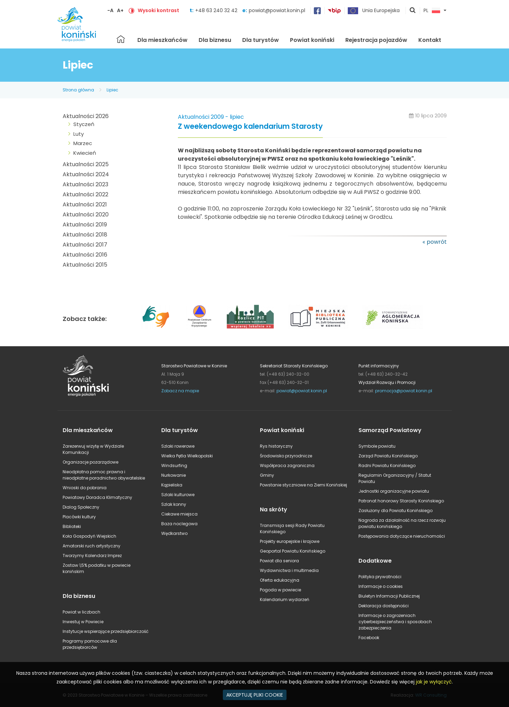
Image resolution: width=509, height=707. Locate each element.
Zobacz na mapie (180, 391)
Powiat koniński (312, 40)
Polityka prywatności (379, 577)
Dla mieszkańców (162, 40)
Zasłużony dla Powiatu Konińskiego (395, 510)
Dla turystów (260, 40)
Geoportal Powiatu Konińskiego (292, 551)
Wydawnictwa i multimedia (289, 570)
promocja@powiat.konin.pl (403, 391)
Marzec (82, 143)
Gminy (267, 475)
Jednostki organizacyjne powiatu (393, 491)
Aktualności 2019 (85, 225)
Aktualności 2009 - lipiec (211, 117)
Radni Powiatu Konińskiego (387, 465)
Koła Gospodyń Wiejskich (89, 536)
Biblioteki (72, 526)
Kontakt (429, 40)
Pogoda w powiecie (280, 590)
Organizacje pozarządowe (90, 462)
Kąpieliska (171, 485)
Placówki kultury (79, 517)
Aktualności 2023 (85, 184)
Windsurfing (174, 465)
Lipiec (112, 90)
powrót (437, 242)
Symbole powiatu (377, 446)
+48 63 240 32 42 (217, 10)
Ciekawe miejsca (179, 514)
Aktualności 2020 (86, 214)
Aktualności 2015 (85, 265)
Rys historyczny (276, 446)
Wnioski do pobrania (85, 488)
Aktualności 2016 (85, 255)
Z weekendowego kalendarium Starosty (250, 126)
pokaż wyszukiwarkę (412, 10)
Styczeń (83, 124)
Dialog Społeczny (81, 507)
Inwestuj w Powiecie (83, 622)
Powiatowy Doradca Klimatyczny (97, 497)
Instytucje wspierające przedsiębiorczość (105, 631)
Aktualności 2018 (85, 235)
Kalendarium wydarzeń (284, 599)
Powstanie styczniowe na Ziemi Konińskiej (303, 485)
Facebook (368, 638)
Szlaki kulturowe (177, 495)
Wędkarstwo (174, 533)
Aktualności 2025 (86, 164)
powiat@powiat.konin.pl (277, 10)
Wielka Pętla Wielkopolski (187, 456)
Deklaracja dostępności (383, 606)
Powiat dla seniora (279, 561)
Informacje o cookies (380, 586)
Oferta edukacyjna (279, 580)
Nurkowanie (173, 475)
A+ (120, 10)
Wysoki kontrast (158, 10)
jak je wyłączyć (434, 681)
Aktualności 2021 (85, 204)
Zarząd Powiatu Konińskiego (388, 456)
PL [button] (432, 11)
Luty (78, 133)
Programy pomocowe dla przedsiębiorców (90, 644)
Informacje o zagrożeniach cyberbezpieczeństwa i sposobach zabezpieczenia (395, 621)
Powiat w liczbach (81, 612)
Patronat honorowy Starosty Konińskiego (401, 501)
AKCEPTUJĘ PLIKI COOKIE (254, 694)
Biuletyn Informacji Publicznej (389, 596)
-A (110, 10)
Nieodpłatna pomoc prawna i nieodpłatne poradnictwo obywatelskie (104, 475)
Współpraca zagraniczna (287, 465)
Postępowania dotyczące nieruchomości (401, 536)
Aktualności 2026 (86, 116)
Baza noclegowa (179, 524)
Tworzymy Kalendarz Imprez (92, 555)
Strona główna (121, 39)
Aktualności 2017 (85, 245)
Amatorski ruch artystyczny (91, 546)
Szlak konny (173, 504)
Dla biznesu (215, 40)
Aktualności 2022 (85, 194)
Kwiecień (84, 152)
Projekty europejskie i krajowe (289, 541)
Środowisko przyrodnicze (286, 456)
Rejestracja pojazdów (376, 40)
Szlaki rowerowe (177, 446)
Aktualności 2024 (86, 174)
